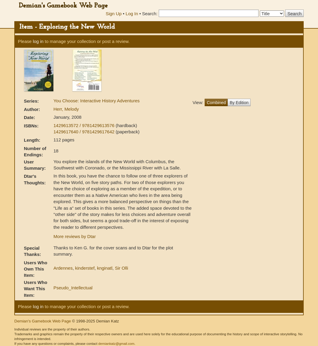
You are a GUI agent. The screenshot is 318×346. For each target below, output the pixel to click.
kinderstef (85, 268)
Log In (132, 13)
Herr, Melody (66, 109)
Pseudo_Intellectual (72, 287)
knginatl (104, 268)
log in (38, 41)
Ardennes (62, 268)
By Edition (239, 102)
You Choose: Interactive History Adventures (96, 100)
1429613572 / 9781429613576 (84, 125)
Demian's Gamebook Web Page (63, 5)
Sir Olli (121, 268)
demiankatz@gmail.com (116, 343)
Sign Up (113, 13)
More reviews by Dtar (74, 236)
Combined (216, 102)
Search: (150, 13)
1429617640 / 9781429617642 (84, 131)
